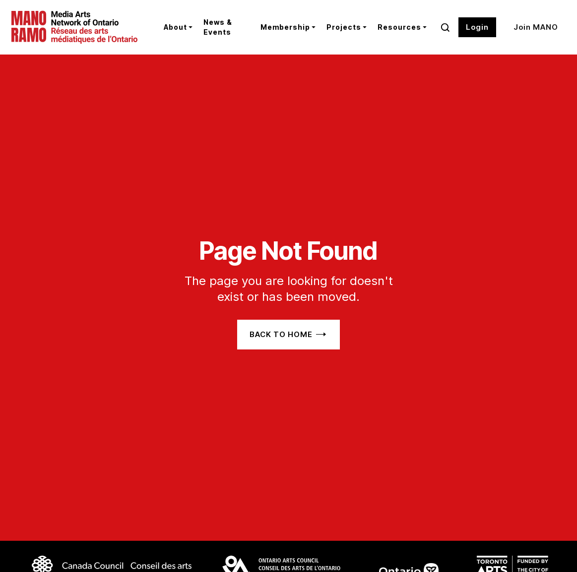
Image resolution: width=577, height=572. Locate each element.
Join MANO (535, 27)
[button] (176, 27)
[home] (79, 27)
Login (477, 27)
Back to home (281, 334)
